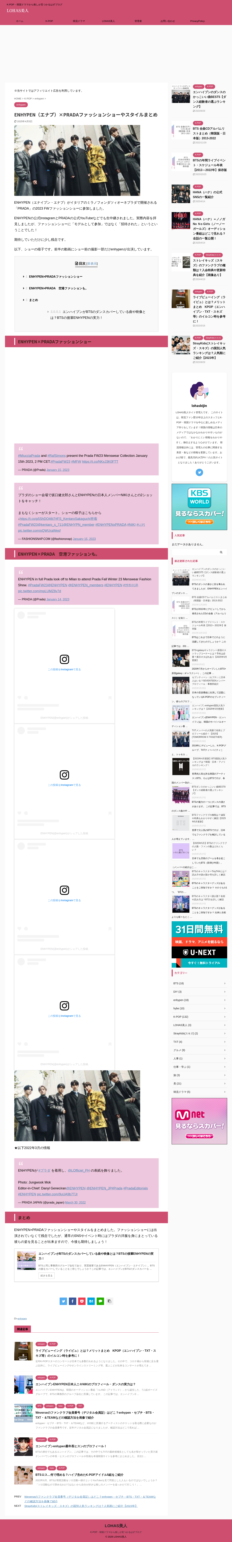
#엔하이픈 (130, 585)
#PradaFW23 (60, 461)
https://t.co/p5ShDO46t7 (37, 519)
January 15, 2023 (57, 469)
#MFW (76, 461)
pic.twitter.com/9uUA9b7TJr (57, 1194)
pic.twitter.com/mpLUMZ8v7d (39, 591)
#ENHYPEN (113, 585)
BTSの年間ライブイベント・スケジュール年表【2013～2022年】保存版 (210, 165)
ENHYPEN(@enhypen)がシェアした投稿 (64, 717)
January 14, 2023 (57, 599)
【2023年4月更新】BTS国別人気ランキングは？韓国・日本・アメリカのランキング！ (209, 762)
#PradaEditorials (135, 1188)
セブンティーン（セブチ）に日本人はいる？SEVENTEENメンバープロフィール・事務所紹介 (209, 680)
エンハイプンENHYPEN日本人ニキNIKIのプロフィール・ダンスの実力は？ (86, 1384)
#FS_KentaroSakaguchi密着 (76, 519)
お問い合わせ (168, 21)
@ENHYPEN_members (85, 585)
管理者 (138, 21)
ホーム (19, 21)
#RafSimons (57, 456)
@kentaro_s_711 (50, 525)
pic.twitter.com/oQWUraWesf (39, 530)
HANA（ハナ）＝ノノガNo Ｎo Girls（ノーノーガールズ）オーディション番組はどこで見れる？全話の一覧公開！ (209, 229)
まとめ (32, 300)
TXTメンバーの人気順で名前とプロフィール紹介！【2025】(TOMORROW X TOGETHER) (208, 733)
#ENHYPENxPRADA (110, 525)
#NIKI (131, 525)
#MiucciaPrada (29, 456)
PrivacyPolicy (197, 21)
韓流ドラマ (79, 21)
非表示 (92, 263)
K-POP (49, 21)
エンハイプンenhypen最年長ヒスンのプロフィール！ (71, 1446)
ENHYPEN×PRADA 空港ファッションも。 (57, 288)
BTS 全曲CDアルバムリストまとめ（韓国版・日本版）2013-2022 (209, 133)
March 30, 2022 (75, 1202)
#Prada (117, 1188)
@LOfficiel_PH (79, 1170)
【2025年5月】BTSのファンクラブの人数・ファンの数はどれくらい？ (209, 846)
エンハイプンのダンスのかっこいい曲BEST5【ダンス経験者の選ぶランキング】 (209, 572)
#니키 (140, 525)
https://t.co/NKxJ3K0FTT (100, 461)
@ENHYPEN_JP (99, 1188)
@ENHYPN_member (78, 525)
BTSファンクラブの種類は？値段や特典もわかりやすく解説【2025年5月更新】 (209, 818)
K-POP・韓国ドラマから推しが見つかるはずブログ (116, 1532)
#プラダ (44, 1170)
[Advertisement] (116, 53)
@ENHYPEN (57, 585)
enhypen (22, 1318)
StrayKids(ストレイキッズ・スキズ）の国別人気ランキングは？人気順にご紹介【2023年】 (81, 1506)
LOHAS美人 (108, 21)
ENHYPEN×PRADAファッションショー (54, 276)
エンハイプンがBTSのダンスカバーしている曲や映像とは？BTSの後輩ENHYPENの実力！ (98, 315)
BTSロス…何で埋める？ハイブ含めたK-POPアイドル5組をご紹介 (80, 1474)
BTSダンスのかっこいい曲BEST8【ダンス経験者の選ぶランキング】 (209, 790)
